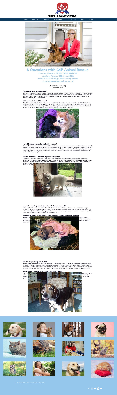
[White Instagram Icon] (92, 388)
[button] (82, 19)
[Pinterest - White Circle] (98, 388)
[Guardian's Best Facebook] (89, 388)
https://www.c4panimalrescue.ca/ (58, 81)
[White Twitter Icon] (95, 388)
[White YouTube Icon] (101, 388)
